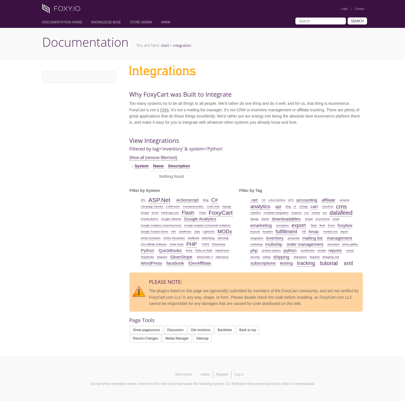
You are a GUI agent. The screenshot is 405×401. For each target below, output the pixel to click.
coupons (296, 212)
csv (325, 212)
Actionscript (187, 200)
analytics (260, 206)
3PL (143, 199)
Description (179, 166)
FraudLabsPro (149, 218)
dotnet (265, 218)
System (141, 166)
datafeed (341, 212)
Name (158, 166)
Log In (239, 374)
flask (322, 225)
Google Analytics (200, 218)
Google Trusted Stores (154, 231)
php (254, 250)
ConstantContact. (193, 206)
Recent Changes (145, 338)
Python (147, 250)
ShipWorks (147, 256)
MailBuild (193, 238)
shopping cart (330, 256)
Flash (188, 213)
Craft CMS (213, 206)
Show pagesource (146, 330)
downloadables (286, 218)
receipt (321, 250)
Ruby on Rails (203, 250)
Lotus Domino (276, 199)
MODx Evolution (151, 238)
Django (226, 206)
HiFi (173, 231)
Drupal (145, 212)
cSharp (303, 206)
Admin (205, 374)
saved (350, 250)
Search (357, 21)
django (254, 218)
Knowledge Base (106, 22)
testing (286, 263)
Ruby (189, 250)
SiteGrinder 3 (205, 256)
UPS (291, 199)
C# (214, 200)
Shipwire (162, 256)
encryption (282, 225)
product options (271, 250)
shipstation (300, 256)
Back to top (247, 330)
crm (306, 212)
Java (197, 231)
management (339, 238)
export (299, 225)
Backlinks (225, 330)
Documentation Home (62, 22)
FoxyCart (221, 212)
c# (294, 206)
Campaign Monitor (152, 206)
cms (341, 206)
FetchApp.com (170, 212)
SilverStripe (181, 256)
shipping (281, 256)
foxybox (345, 225)
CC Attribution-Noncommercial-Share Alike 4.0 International (270, 384)
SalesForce (222, 250)
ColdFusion (173, 206)
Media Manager (177, 338)
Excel (155, 212)
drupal (308, 218)
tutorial (329, 263)
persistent (333, 244)
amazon (344, 199)
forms (331, 225)
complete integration (276, 212)
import (344, 231)
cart (314, 206)
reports (335, 250)
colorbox (255, 212)
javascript (294, 238)
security (255, 256)
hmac (314, 231)
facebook (175, 263)
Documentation (85, 42)
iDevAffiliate (199, 263)
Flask (202, 212)
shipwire (315, 256)
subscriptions (263, 263)
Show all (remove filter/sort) (153, 157)
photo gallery (350, 244)
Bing (206, 199)
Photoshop (218, 244)
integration (182, 45)
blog (288, 206)
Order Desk (177, 244)
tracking (306, 263)
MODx (224, 231)
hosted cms (330, 231)
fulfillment (286, 231)
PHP (191, 244)
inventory (275, 238)
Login (344, 8)
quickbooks (308, 250)
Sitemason (221, 256)
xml (348, 263)
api (278, 206)
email (335, 218)
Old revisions (200, 330)
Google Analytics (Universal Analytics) (207, 225)
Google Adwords (171, 218)
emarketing (261, 225)
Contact (359, 8)
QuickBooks (170, 250)
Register (222, 374)
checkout (327, 206)
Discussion (175, 330)
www (165, 22)
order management (305, 244)
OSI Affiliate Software (154, 244)
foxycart (255, 231)
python (290, 250)
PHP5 (205, 244)
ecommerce (323, 218)
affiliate (329, 200)
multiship (273, 244)
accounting (306, 200)
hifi (304, 231)
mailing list (312, 238)
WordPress (151, 263)
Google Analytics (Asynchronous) (161, 225)
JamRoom (185, 231)
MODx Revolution (174, 238)
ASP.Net (159, 200)
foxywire (268, 231)
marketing (256, 244)
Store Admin (141, 22)
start (165, 45)
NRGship (223, 238)
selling (267, 256)
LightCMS (209, 231)
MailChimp (208, 238)
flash (314, 225)
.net (254, 200)
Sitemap (202, 338)
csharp (316, 212)
